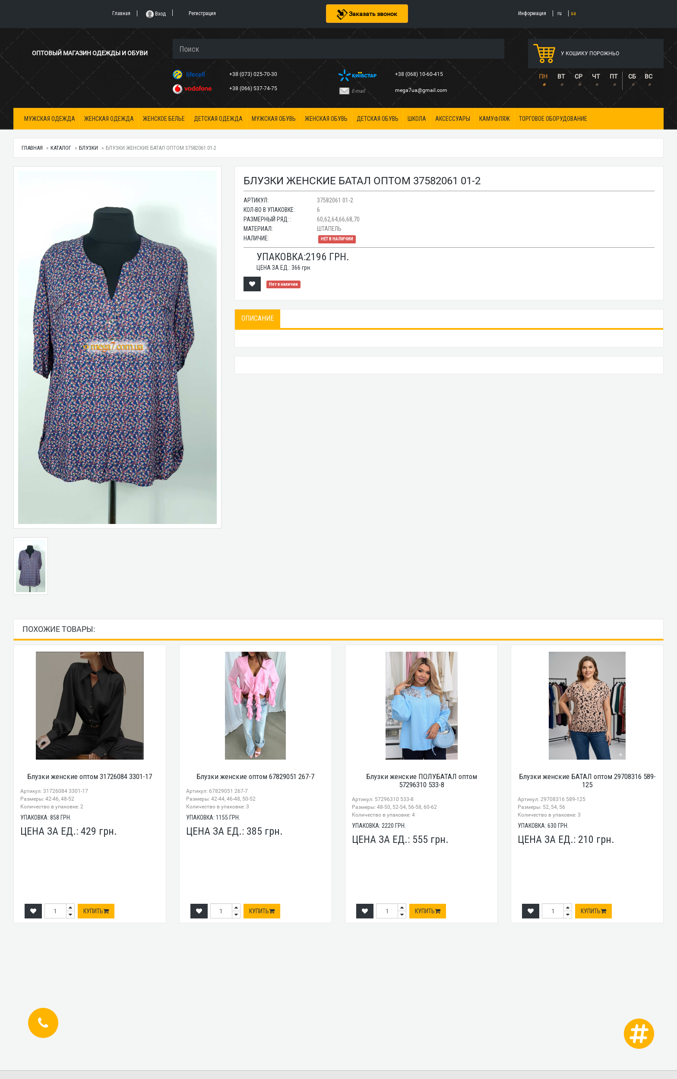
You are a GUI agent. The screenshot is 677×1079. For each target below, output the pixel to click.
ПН (543, 76)
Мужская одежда (49, 118)
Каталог (61, 148)
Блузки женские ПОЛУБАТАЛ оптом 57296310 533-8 (421, 780)
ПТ (613, 76)
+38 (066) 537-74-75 (253, 88)
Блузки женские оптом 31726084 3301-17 (89, 776)
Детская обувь (378, 118)
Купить (96, 911)
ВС (648, 76)
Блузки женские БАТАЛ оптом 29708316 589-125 (587, 780)
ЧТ (596, 76)
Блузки (88, 148)
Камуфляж (494, 118)
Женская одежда (109, 118)
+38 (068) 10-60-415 (419, 74)
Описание (257, 318)
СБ (632, 76)
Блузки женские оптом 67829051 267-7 (255, 776)
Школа (417, 118)
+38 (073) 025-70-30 (253, 74)
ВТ (561, 76)
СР (578, 76)
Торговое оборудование (553, 118)
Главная (32, 148)
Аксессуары (452, 118)
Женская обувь (326, 118)
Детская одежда (218, 118)
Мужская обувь (274, 118)
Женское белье (164, 118)
